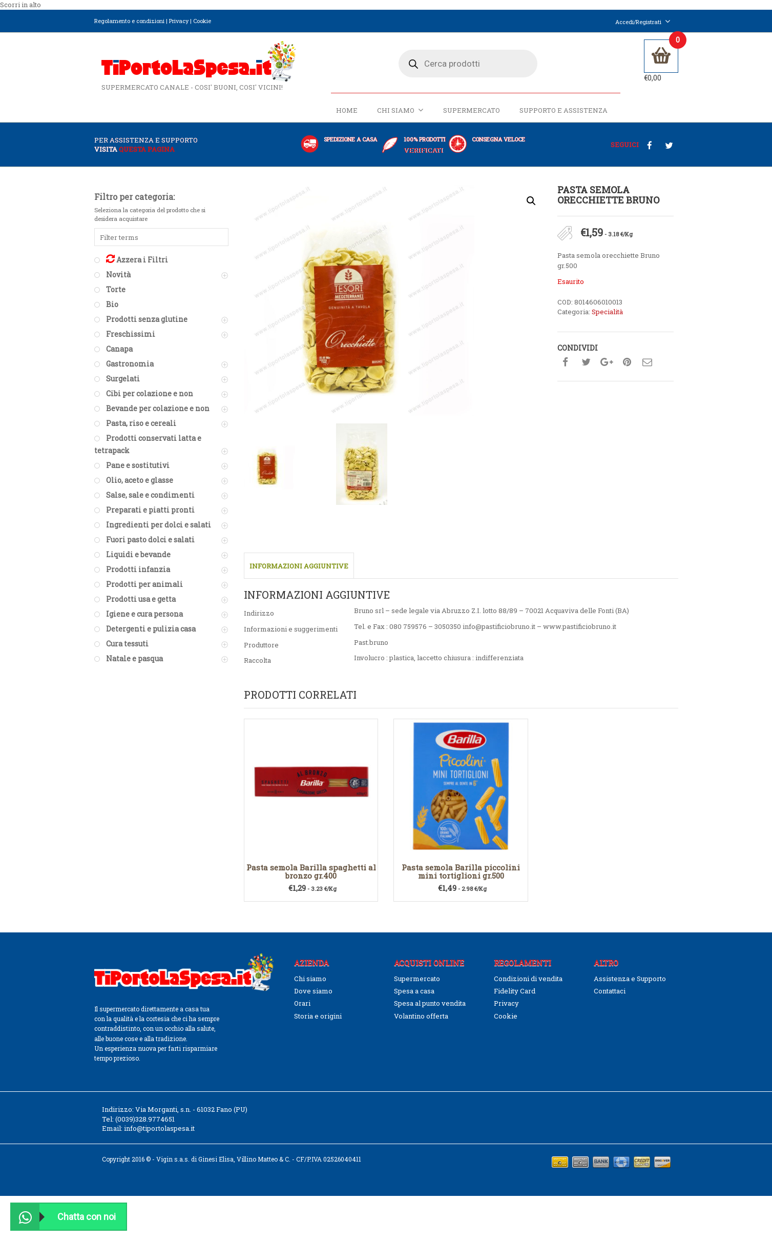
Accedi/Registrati (643, 22)
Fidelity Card (514, 996)
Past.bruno (371, 648)
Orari (302, 1009)
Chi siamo (398, 116)
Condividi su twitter (586, 368)
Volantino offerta (421, 1021)
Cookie (202, 21)
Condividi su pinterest (627, 368)
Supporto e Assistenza (562, 116)
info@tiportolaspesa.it (159, 1134)
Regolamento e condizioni (129, 21)
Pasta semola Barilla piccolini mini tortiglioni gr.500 (461, 877)
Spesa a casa (414, 996)
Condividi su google (606, 368)
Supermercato (470, 116)
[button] (531, 207)
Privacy (179, 21)
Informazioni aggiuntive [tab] (298, 572)
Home (345, 116)
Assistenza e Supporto (630, 984)
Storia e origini (318, 1021)
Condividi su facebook (565, 368)
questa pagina (147, 154)
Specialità (607, 317)
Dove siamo (313, 996)
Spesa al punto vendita (430, 1009)
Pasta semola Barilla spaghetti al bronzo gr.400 (311, 877)
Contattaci (609, 996)
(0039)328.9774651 (145, 1124)
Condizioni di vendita (528, 984)
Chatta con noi (63, 1217)
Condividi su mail (647, 368)
